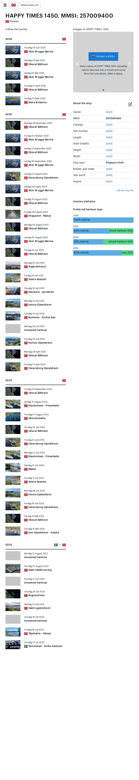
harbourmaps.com (30, 5)
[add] (109, 112)
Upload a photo (103, 56)
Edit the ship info (125, 190)
